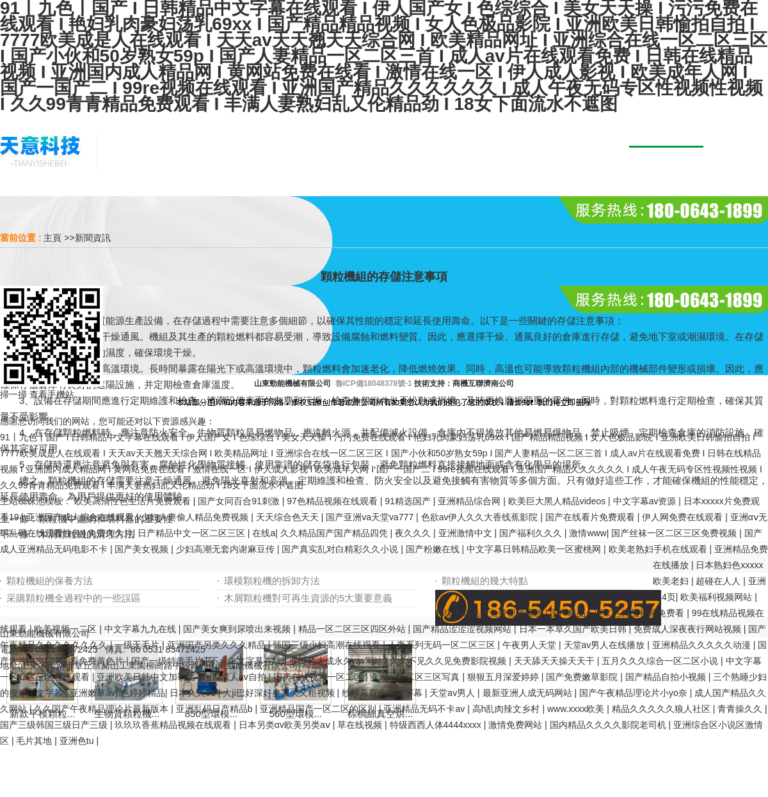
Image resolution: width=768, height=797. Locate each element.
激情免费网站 (516, 725)
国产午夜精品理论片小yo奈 (634, 693)
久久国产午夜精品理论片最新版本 (102, 709)
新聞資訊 (93, 238)
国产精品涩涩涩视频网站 (463, 629)
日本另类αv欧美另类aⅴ (286, 725)
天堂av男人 (453, 693)
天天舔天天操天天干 (555, 661)
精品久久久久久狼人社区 (662, 709)
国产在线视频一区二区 (319, 677)
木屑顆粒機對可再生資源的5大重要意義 (308, 597)
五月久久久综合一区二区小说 (661, 661)
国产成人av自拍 (236, 677)
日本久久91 (194, 693)
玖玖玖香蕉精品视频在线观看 (174, 725)
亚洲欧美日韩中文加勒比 (147, 677)
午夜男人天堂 (530, 645)
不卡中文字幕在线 (247, 661)
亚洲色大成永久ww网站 (337, 661)
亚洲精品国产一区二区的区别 (319, 709)
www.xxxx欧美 (577, 709)
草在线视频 (361, 725)
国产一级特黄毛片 (168, 661)
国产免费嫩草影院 (583, 677)
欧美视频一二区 (66, 629)
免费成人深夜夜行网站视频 (689, 629)
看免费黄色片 (98, 661)
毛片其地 (35, 741)
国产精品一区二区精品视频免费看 (618, 613)
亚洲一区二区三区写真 (416, 677)
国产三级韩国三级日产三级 (55, 725)
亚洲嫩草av (92, 693)
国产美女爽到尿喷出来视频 (238, 629)
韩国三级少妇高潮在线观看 (328, 645)
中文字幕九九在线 (141, 629)
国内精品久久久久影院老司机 (609, 725)
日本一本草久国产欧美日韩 (574, 629)
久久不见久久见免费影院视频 (449, 661)
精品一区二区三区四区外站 (353, 629)
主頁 (52, 238)
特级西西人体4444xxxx (437, 725)
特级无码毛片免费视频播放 (490, 613)
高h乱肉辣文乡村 (507, 709)
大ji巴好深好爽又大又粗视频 (280, 693)
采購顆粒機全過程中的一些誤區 (73, 597)
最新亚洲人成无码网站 (529, 693)
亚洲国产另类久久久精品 (217, 645)
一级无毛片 (138, 645)
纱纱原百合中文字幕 (383, 693)
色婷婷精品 (142, 693)
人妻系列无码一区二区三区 (443, 645)
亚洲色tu (78, 741)
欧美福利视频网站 (717, 597)
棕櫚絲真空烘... (380, 713)
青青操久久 (741, 709)
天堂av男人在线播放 (606, 645)
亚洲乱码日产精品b (215, 709)
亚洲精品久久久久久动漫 (702, 645)
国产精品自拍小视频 (666, 677)
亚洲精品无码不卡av (425, 709)
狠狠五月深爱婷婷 (504, 677)
